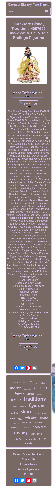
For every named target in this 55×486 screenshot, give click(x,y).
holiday (16, 382)
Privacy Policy (28, 464)
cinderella (31, 439)
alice (43, 383)
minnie (16, 400)
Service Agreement (28, 469)
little (20, 419)
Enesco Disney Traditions (28, 454)
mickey (31, 417)
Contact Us (28, 459)
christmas (37, 433)
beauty (15, 427)
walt (36, 383)
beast (15, 407)
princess (23, 407)
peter (12, 418)
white (27, 381)
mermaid (26, 427)
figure (19, 393)
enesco (40, 387)
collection (27, 422)
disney (21, 432)
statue (37, 413)
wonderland (17, 439)
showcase (40, 427)
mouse (15, 387)
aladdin (14, 413)
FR (31, 474)
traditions (35, 399)
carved (39, 422)
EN (26, 474)
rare (42, 438)
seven (16, 423)
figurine (36, 405)
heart (30, 393)
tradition (39, 395)
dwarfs (28, 443)
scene (44, 413)
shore (26, 411)
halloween (27, 389)
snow (44, 418)
